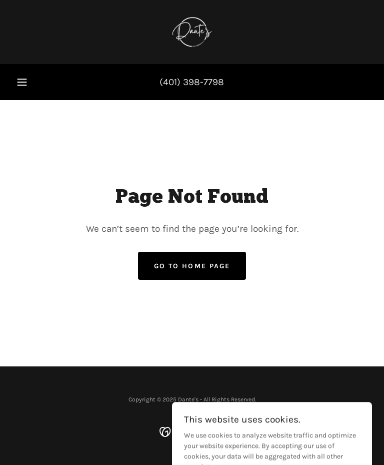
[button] (22, 82)
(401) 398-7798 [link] (192, 82)
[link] (192, 32)
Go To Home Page (192, 266)
